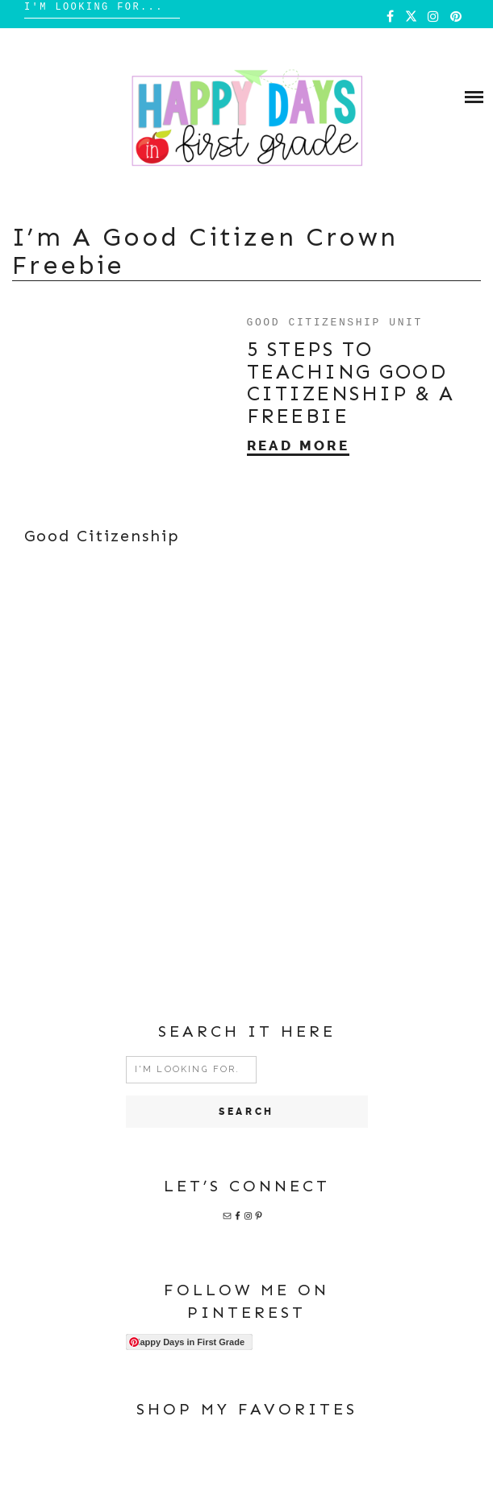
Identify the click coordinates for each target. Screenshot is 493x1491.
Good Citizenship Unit (335, 321)
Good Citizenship (102, 535)
